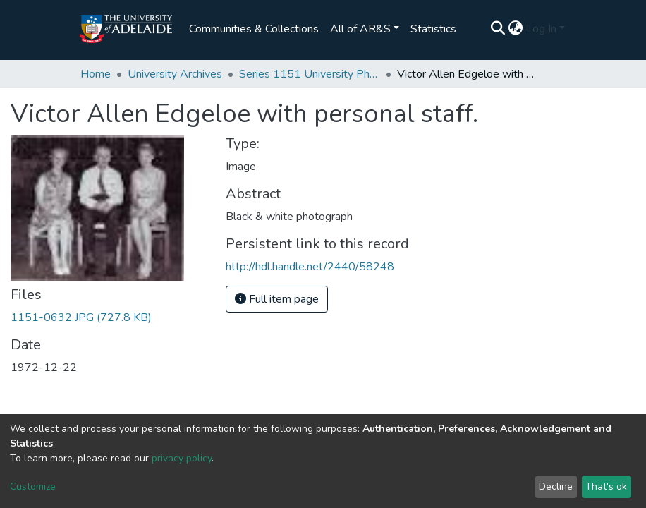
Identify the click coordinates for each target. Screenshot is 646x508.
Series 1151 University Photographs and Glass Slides (309, 74)
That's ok (606, 486)
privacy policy (182, 458)
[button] (516, 28)
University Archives (175, 74)
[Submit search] (498, 28)
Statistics (433, 29)
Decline (556, 486)
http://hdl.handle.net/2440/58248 (310, 266)
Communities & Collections (254, 29)
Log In (541, 29)
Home (95, 74)
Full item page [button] (277, 299)
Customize (33, 486)
